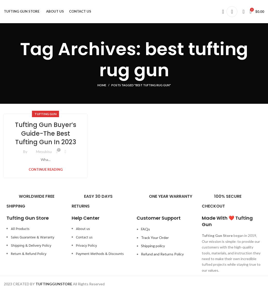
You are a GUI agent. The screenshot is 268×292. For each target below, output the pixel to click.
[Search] (221, 11)
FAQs (145, 229)
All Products (20, 229)
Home (101, 85)
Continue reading (46, 169)
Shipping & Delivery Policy (31, 246)
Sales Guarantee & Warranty (32, 238)
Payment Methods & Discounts (100, 254)
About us (83, 229)
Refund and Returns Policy (162, 254)
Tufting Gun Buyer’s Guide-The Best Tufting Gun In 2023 (45, 133)
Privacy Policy (86, 246)
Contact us (84, 238)
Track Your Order (155, 237)
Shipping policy (153, 246)
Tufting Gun (45, 114)
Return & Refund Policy (28, 254)
